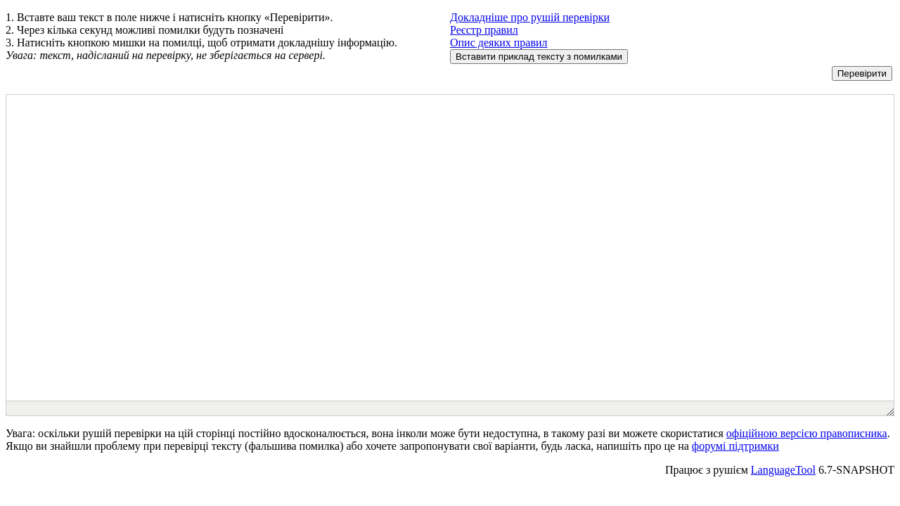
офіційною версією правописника (806, 433)
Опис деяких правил (498, 42)
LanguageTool (783, 470)
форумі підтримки (735, 446)
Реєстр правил (484, 30)
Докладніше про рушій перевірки (530, 17)
